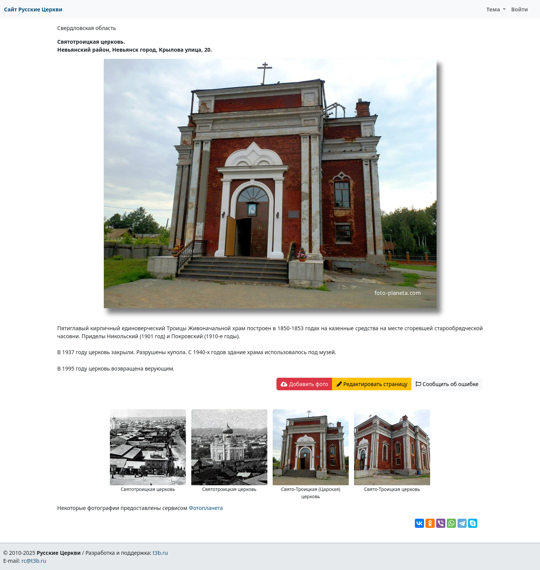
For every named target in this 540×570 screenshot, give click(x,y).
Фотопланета (206, 507)
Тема (494, 9)
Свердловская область (86, 28)
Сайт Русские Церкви (33, 9)
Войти (519, 9)
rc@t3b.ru (34, 560)
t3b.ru (160, 552)
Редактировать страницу (372, 384)
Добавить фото (304, 384)
